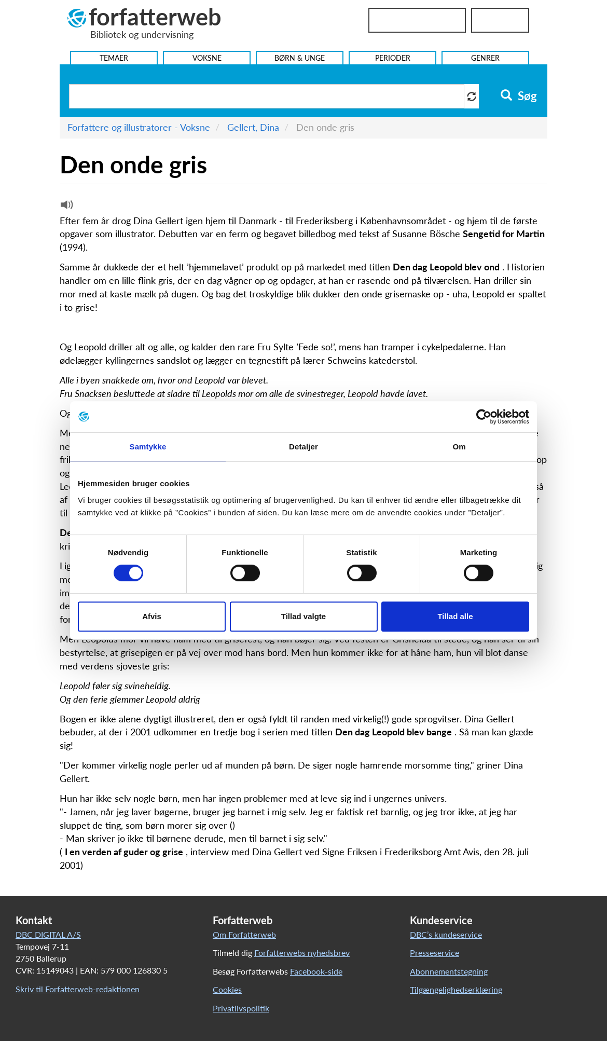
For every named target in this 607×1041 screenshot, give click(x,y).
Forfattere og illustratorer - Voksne (138, 127)
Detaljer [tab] (303, 446)
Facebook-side (316, 971)
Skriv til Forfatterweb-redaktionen (78, 989)
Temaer (114, 57)
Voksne (207, 57)
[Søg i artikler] (266, 96)
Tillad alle (455, 616)
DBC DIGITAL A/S (48, 934)
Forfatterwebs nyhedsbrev (302, 952)
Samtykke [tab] (148, 446)
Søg (518, 96)
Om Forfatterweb (244, 934)
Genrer (485, 57)
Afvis (151, 616)
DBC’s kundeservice (446, 934)
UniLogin (500, 20)
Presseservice (434, 952)
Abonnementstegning (449, 971)
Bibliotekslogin (417, 20)
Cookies (227, 989)
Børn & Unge (299, 57)
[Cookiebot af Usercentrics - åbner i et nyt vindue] (483, 416)
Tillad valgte (303, 616)
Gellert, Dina (253, 127)
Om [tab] (458, 446)
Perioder (392, 57)
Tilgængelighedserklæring (456, 989)
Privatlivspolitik (241, 1008)
